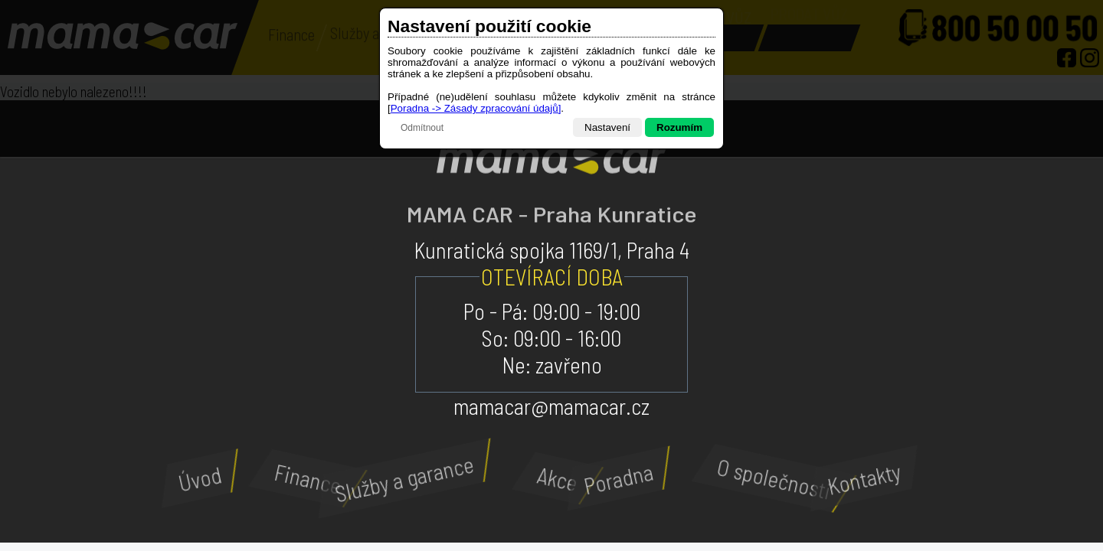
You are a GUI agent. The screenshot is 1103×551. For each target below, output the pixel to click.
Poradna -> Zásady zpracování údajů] (476, 108)
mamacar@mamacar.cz (551, 406)
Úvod (195, 478)
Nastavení (607, 127)
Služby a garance (394, 478)
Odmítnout (422, 127)
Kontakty (857, 478)
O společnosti (782, 478)
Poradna (612, 478)
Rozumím (679, 127)
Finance (313, 478)
